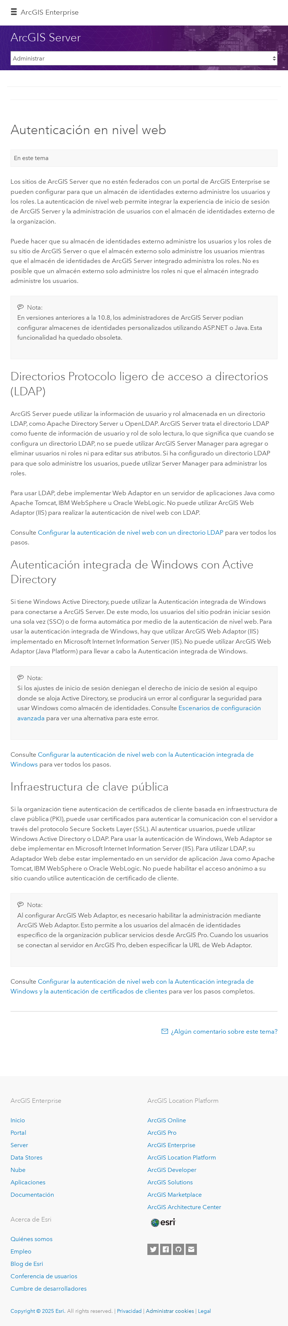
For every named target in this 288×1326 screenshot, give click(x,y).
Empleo (21, 1251)
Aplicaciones (27, 1182)
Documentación (32, 1194)
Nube (18, 1169)
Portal (18, 1132)
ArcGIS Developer (171, 1169)
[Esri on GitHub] (178, 1249)
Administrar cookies (170, 1311)
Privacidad (129, 1311)
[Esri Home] (163, 1222)
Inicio (17, 1120)
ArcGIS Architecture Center (184, 1207)
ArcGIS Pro (162, 1132)
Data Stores (26, 1157)
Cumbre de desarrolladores (48, 1288)
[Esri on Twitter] (153, 1249)
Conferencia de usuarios (43, 1276)
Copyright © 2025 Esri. (38, 1311)
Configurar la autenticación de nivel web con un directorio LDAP (131, 532)
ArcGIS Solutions (170, 1182)
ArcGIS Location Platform (181, 1157)
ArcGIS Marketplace (174, 1194)
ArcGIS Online (166, 1120)
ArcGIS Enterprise (50, 12)
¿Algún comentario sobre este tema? (224, 1031)
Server (19, 1145)
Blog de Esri (26, 1263)
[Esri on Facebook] (165, 1249)
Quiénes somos (31, 1239)
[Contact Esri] (191, 1249)
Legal (204, 1311)
